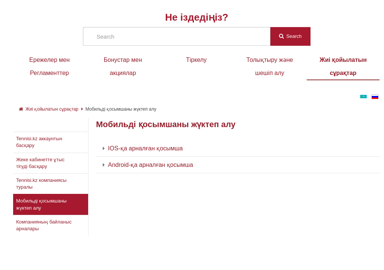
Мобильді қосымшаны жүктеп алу (121, 109)
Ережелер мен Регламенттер (49, 66)
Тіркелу (196, 60)
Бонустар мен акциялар (123, 66)
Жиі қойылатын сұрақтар (343, 66)
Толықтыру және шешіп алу (269, 66)
